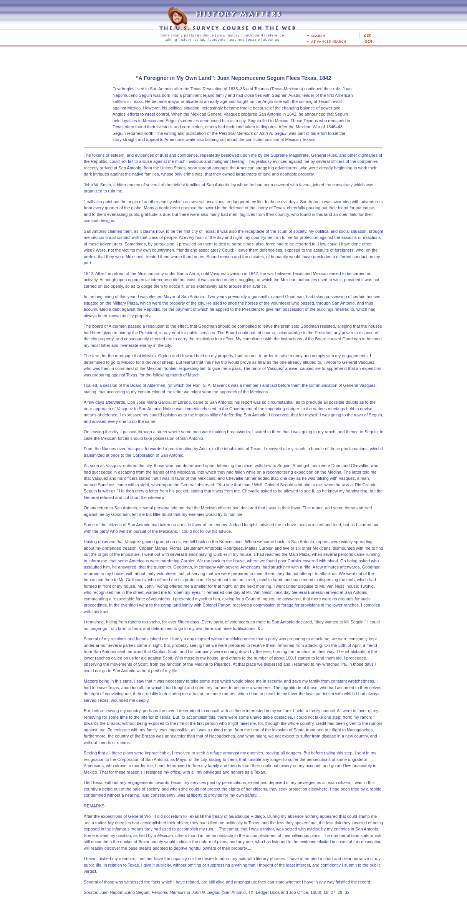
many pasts (183, 35)
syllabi (200, 39)
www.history (228, 35)
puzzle (254, 39)
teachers (237, 39)
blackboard (253, 35)
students (218, 39)
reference (275, 35)
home (165, 35)
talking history (178, 39)
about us (271, 39)
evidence (205, 35)
